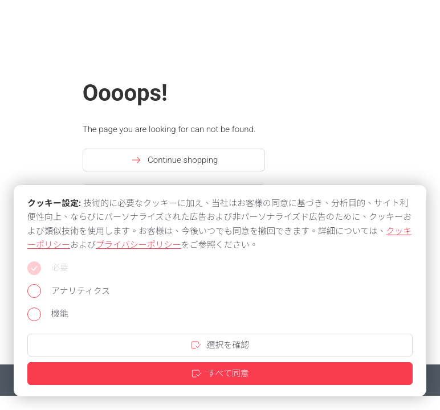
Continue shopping (173, 160)
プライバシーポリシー (138, 245)
